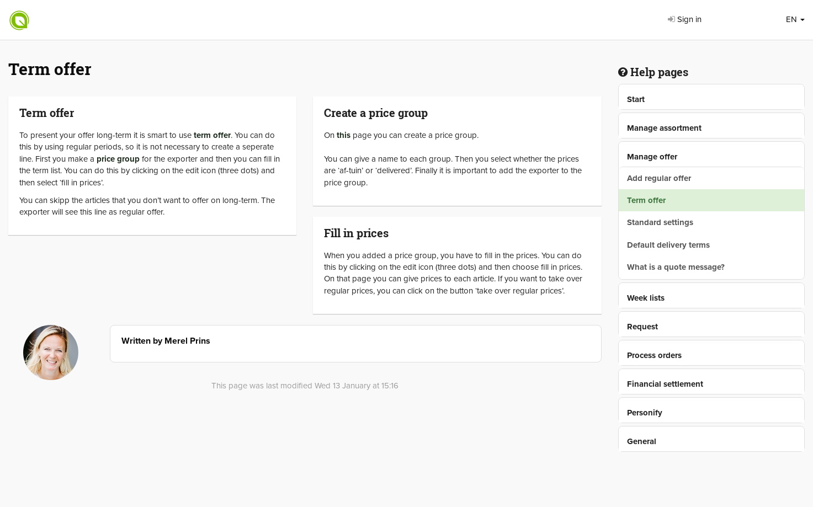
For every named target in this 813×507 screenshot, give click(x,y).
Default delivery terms (668, 245)
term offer (212, 135)
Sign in (685, 19)
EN (795, 19)
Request (642, 327)
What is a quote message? (676, 267)
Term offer (646, 200)
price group (118, 159)
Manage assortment (664, 128)
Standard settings (660, 222)
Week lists (646, 298)
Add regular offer (659, 178)
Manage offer (652, 157)
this (343, 135)
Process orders (654, 355)
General (641, 441)
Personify (644, 413)
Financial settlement (665, 384)
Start (636, 99)
